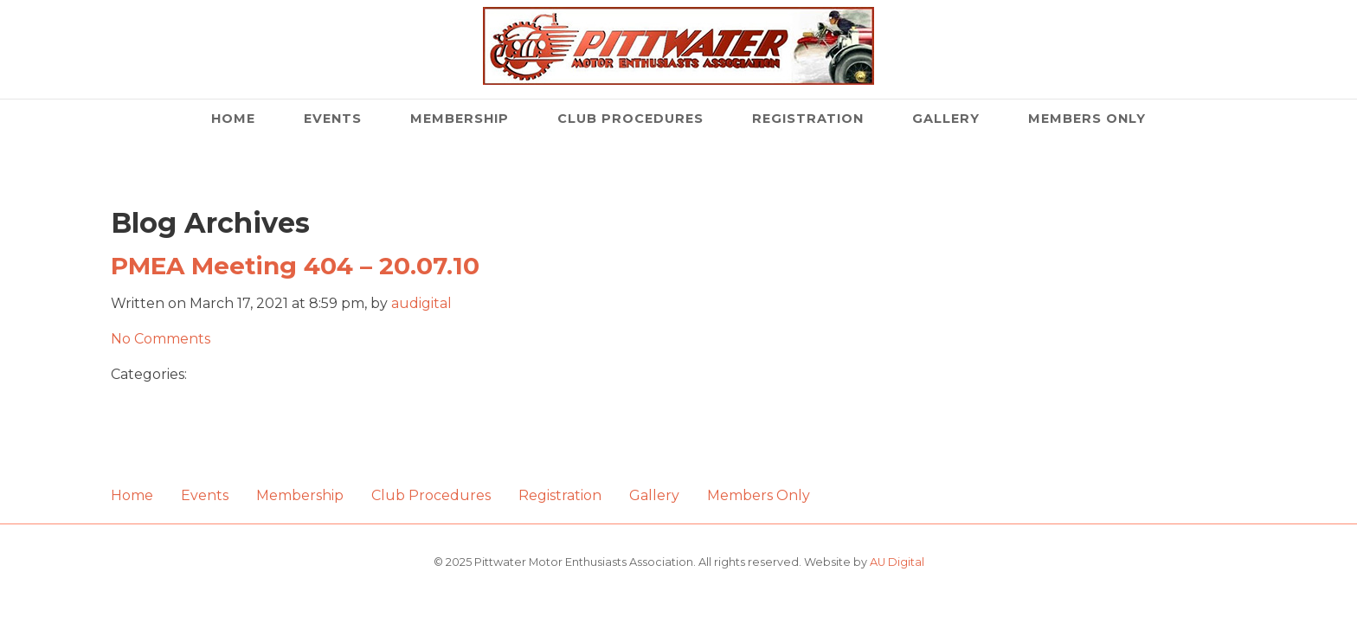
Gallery (946, 118)
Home (233, 118)
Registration (808, 118)
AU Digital (897, 562)
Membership (459, 118)
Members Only (1087, 118)
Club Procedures (630, 118)
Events (333, 118)
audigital (421, 303)
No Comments (160, 339)
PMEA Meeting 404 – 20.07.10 (295, 265)
